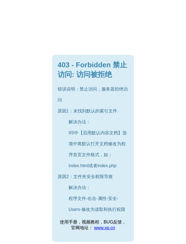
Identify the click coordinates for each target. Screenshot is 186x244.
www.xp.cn (104, 227)
